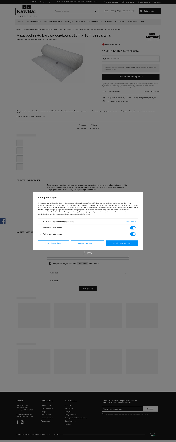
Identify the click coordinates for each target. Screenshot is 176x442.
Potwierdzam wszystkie (122, 243)
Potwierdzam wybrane (53, 243)
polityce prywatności (62, 207)
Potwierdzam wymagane (87, 243)
